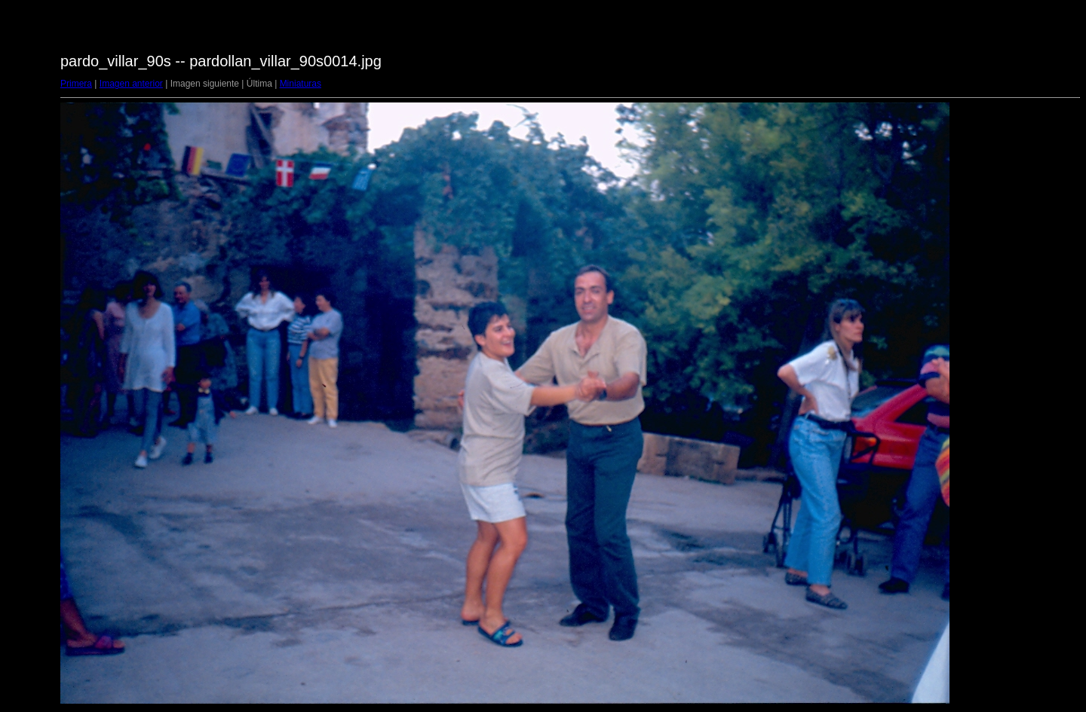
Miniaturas (300, 83)
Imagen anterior (131, 83)
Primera (76, 83)
